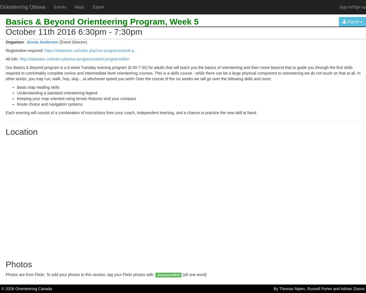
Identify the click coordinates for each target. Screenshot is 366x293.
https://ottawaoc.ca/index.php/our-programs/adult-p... (91, 50)
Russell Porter (319, 289)
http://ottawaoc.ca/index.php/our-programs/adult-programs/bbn (74, 59)
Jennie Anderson (42, 42)
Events (60, 7)
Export (98, 7)
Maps (79, 7)
